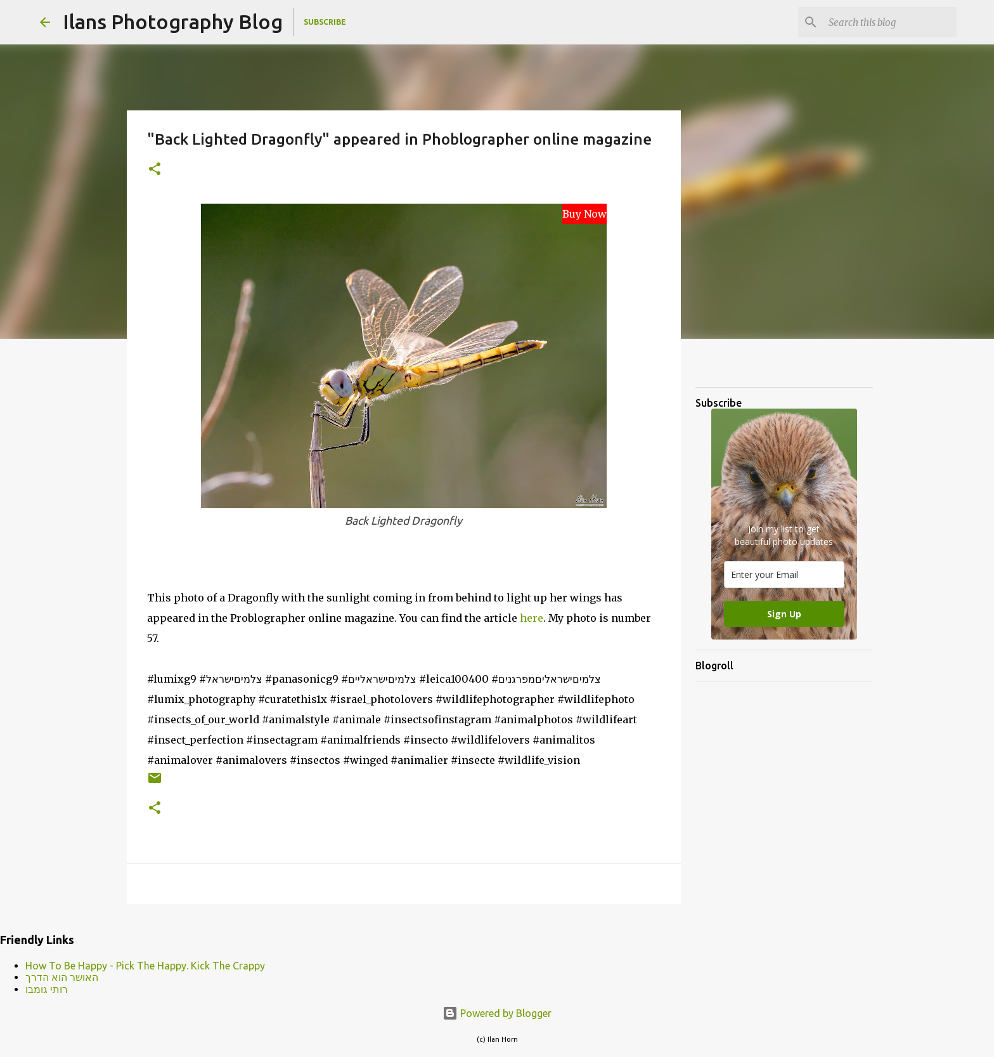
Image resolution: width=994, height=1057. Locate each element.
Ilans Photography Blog (173, 21)
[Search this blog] (890, 22)
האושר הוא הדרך (61, 977)
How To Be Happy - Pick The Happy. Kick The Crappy (145, 965)
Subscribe (325, 22)
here (531, 618)
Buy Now (584, 213)
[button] (154, 169)
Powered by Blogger (497, 1013)
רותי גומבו (46, 989)
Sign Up (784, 614)
